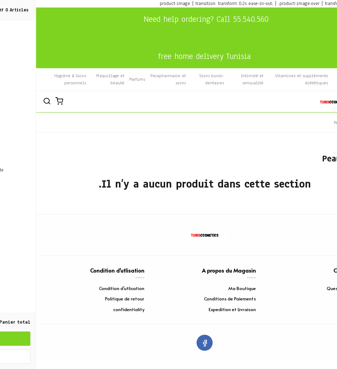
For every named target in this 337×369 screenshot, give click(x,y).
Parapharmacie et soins (132, 79)
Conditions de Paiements (194, 298)
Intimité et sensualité (216, 79)
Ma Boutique (206, 288)
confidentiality (92, 309)
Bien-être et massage (317, 79)
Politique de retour (88, 298)
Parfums (101, 79)
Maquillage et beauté (74, 79)
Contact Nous (317, 298)
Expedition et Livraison (196, 309)
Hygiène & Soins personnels (34, 79)
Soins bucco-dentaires (175, 79)
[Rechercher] (10, 101)
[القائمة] (326, 101)
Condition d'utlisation (85, 288)
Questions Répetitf (311, 288)
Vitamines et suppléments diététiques (265, 79)
